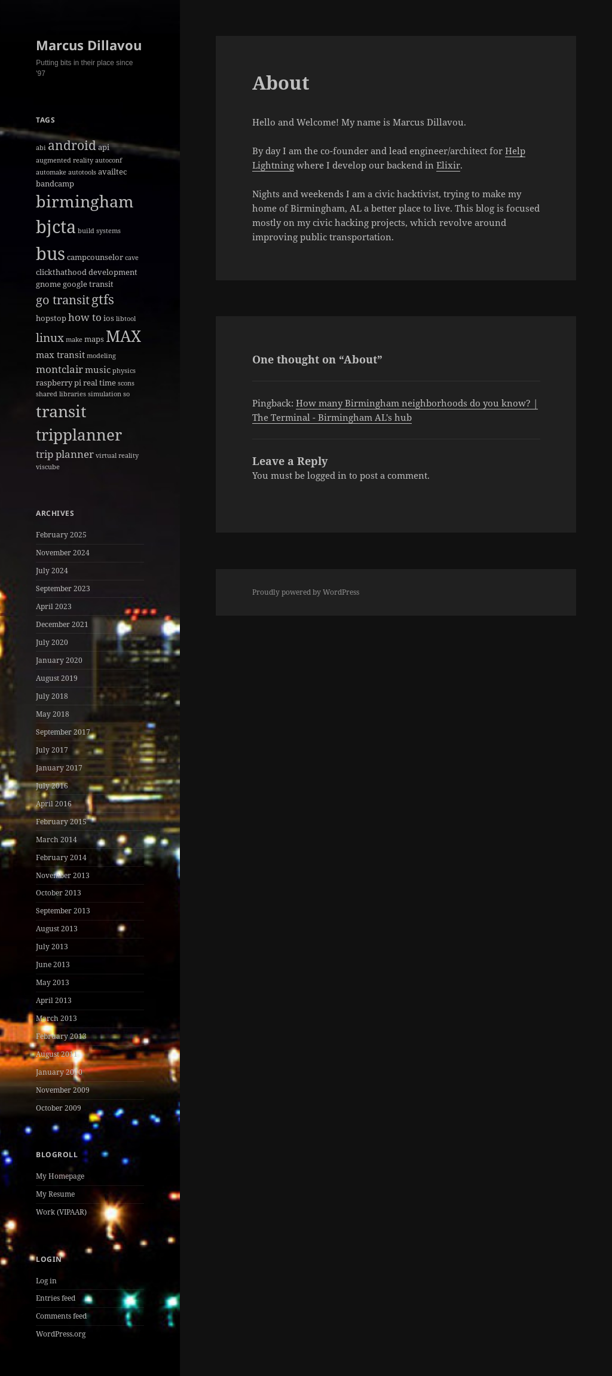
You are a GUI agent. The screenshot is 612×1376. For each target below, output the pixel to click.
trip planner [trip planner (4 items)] (65, 454)
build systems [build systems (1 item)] (99, 231)
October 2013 (58, 893)
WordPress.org (60, 1334)
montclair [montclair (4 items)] (59, 369)
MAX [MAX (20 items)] (123, 336)
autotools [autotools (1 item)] (82, 172)
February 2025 (61, 535)
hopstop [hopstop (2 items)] (51, 318)
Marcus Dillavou (89, 45)
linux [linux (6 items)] (50, 337)
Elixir (448, 165)
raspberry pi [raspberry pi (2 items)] (58, 382)
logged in (327, 475)
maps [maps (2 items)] (94, 339)
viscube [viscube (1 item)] (48, 467)
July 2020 (52, 642)
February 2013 (61, 1036)
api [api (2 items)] (103, 147)
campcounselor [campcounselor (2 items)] (95, 257)
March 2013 (56, 1018)
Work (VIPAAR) (61, 1212)
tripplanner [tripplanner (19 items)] (79, 434)
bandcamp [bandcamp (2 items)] (55, 183)
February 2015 (61, 822)
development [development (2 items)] (112, 272)
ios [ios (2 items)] (108, 318)
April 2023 (54, 606)
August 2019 (57, 678)
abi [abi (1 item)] (41, 147)
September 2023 (63, 588)
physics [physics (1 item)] (124, 370)
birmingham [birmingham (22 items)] (85, 201)
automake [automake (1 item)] (51, 172)
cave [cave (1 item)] (132, 257)
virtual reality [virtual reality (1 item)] (117, 455)
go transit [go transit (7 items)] (63, 300)
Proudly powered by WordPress (305, 592)
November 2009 (63, 1090)
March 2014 (56, 839)
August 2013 (57, 929)
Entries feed (55, 1298)
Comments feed (61, 1316)
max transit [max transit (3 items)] (60, 354)
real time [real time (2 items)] (99, 382)
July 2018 (52, 696)
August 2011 (57, 1054)
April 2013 (54, 1000)
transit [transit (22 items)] (61, 411)
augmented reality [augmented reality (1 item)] (64, 160)
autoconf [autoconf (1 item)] (108, 160)
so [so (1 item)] (126, 394)
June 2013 (53, 964)
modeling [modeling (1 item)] (101, 355)
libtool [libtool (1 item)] (126, 318)
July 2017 (52, 750)
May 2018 (52, 714)
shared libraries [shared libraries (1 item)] (61, 394)
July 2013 (52, 946)
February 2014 (61, 857)
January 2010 (59, 1072)
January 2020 (59, 660)
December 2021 (62, 624)
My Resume (55, 1194)
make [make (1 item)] (74, 339)
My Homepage (60, 1176)
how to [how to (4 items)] (85, 317)
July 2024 (52, 570)
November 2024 (63, 553)
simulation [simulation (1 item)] (104, 394)
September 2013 (63, 911)
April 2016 (54, 804)
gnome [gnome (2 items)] (48, 284)
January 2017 (59, 768)
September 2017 (63, 732)
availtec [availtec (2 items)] (112, 171)
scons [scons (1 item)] (126, 383)
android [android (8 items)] (72, 145)
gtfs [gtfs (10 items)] (102, 299)
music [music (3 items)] (98, 369)
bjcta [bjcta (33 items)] (56, 226)
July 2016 (52, 786)
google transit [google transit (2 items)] (88, 284)
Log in (46, 1281)
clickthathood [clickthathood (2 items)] (61, 272)
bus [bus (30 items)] (50, 253)
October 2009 (58, 1108)
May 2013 (52, 982)
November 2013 (63, 875)
